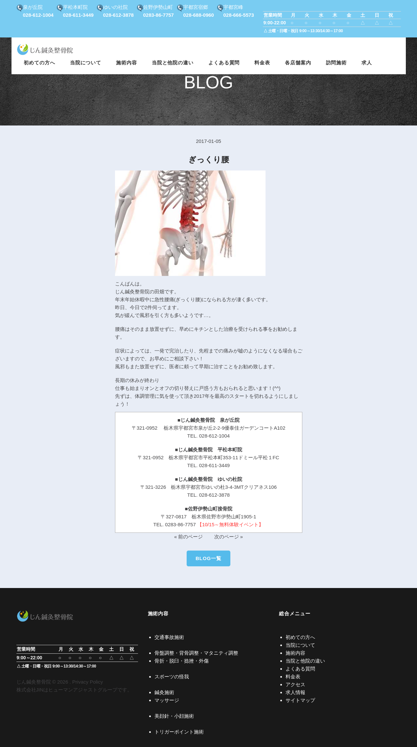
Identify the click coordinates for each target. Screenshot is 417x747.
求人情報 (295, 692)
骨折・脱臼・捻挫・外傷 (181, 661)
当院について (300, 645)
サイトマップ (300, 700)
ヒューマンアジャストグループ (82, 689)
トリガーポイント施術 (179, 732)
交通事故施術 (169, 637)
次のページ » (228, 536)
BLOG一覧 (208, 558)
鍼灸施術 (164, 692)
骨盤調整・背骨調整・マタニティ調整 (196, 653)
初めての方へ (300, 637)
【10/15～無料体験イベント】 (230, 524)
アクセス (295, 684)
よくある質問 (300, 668)
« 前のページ (188, 536)
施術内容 (295, 653)
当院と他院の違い (305, 661)
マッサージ (166, 700)
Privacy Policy (87, 682)
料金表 (293, 676)
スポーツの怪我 (171, 676)
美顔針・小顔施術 (174, 716)
